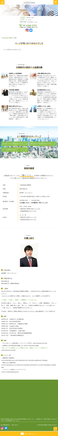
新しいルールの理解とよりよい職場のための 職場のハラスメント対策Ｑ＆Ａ (25, 348)
